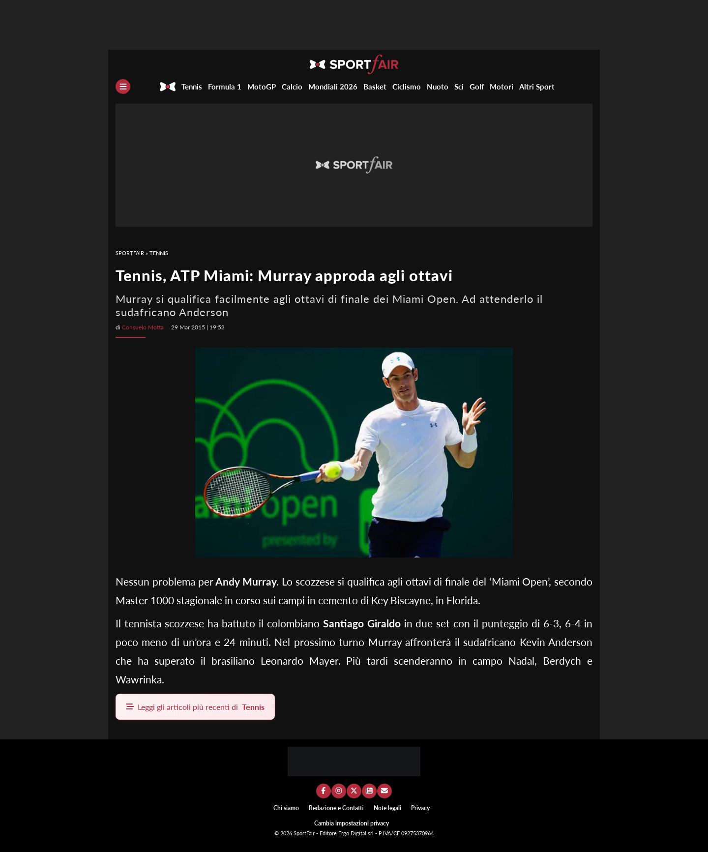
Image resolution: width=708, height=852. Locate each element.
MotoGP (261, 86)
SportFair (130, 253)
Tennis (191, 86)
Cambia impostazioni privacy (351, 823)
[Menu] (123, 86)
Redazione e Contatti (336, 808)
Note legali (387, 808)
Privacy (420, 808)
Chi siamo (286, 808)
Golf (477, 86)
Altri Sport (537, 86)
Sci (459, 86)
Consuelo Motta (143, 327)
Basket (374, 86)
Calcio (292, 86)
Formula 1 (224, 86)
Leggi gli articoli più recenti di (195, 706)
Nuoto (437, 86)
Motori (501, 86)
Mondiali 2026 (332, 86)
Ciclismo (406, 86)
